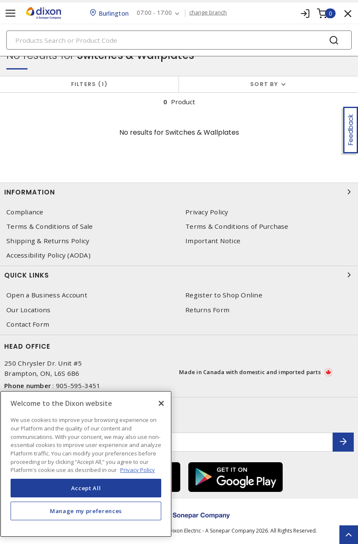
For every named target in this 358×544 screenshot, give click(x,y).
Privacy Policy (207, 212)
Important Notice (212, 241)
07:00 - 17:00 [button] (154, 13)
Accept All (86, 488)
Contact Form (27, 324)
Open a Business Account (46, 295)
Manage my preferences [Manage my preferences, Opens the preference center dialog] (86, 511)
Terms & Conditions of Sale (49, 226)
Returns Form (207, 310)
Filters (89, 84)
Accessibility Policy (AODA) (48, 255)
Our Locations (28, 310)
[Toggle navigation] (10, 13)
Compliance (25, 212)
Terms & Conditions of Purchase (237, 226)
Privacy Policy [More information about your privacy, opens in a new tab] (137, 470)
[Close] (161, 403)
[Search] (179, 40)
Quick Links (179, 275)
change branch (209, 12)
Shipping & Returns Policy (47, 241)
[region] (86, 464)
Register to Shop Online (223, 295)
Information (179, 192)
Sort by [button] (264, 84)
